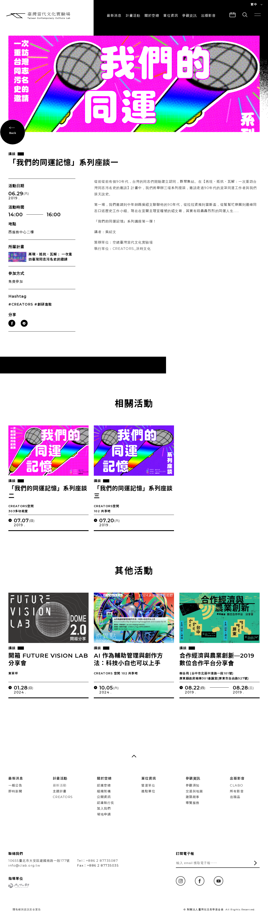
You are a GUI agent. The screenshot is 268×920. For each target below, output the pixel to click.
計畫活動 (133, 16)
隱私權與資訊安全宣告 (27, 909)
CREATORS (63, 797)
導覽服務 (193, 803)
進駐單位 (148, 791)
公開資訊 (104, 797)
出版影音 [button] (208, 16)
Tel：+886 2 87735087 (97, 861)
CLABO (236, 785)
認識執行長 (105, 803)
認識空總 (104, 785)
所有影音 (237, 791)
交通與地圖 (194, 791)
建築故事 (193, 797)
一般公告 (15, 785)
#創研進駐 (43, 305)
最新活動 (60, 785)
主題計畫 (60, 791)
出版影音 (237, 778)
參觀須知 (193, 785)
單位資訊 (170, 16)
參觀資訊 (189, 16)
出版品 (235, 797)
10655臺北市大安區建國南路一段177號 (39, 861)
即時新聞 (15, 791)
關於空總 (151, 16)
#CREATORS (20, 305)
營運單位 (148, 785)
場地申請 (104, 814)
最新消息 (114, 16)
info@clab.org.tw (24, 865)
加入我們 (104, 808)
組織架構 (104, 791)
